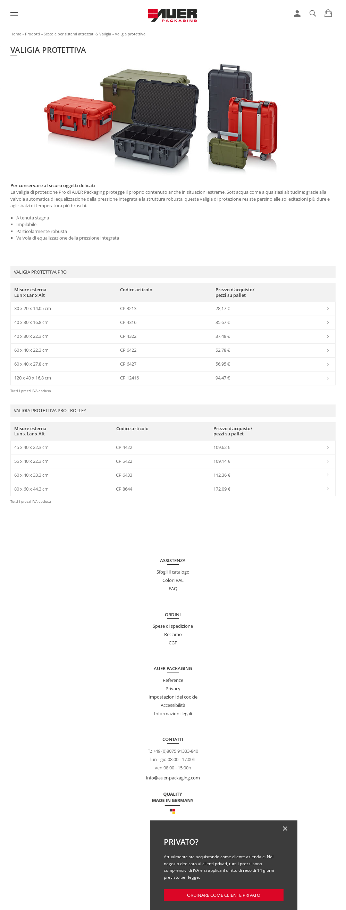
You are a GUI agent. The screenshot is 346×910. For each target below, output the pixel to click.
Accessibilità (173, 705)
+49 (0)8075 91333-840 (175, 751)
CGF (173, 643)
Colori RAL (173, 580)
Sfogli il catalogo (173, 572)
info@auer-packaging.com (173, 778)
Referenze (173, 680)
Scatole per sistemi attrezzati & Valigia (77, 33)
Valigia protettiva (130, 33)
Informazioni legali (173, 713)
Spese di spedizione (173, 626)
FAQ (173, 588)
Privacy (173, 688)
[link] (297, 13)
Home (15, 33)
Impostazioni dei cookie (173, 697)
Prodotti (32, 33)
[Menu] (14, 14)
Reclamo (173, 634)
